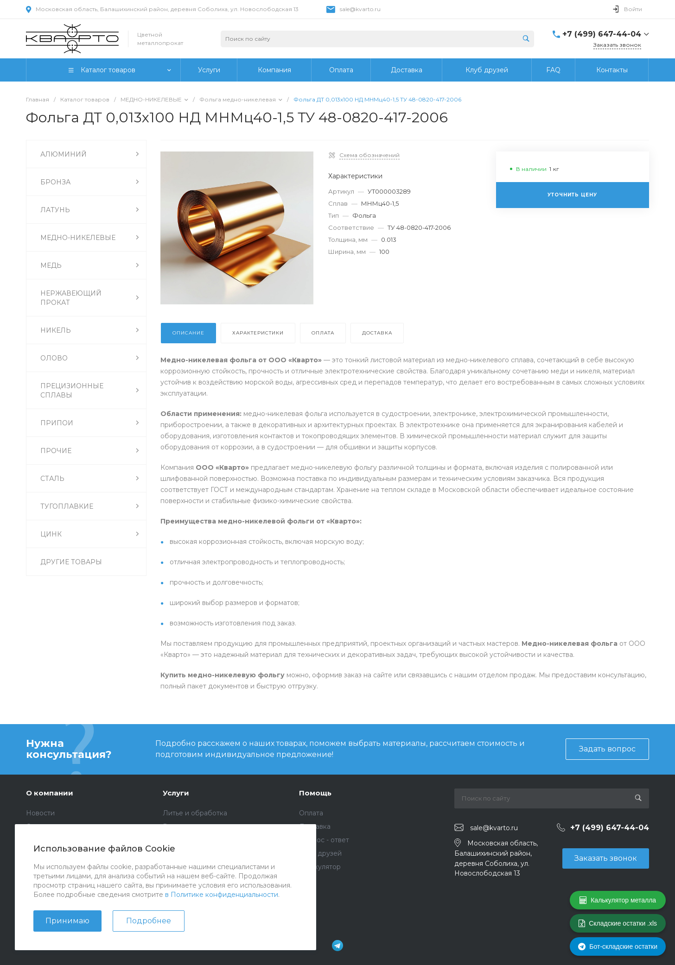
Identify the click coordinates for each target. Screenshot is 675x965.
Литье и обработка (195, 813)
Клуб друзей (320, 853)
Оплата (311, 813)
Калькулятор (320, 867)
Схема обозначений (369, 154)
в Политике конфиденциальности (221, 894)
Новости (40, 813)
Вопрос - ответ (324, 840)
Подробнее (148, 920)
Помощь (315, 792)
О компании (49, 792)
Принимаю (67, 920)
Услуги (176, 792)
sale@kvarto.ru (360, 9)
